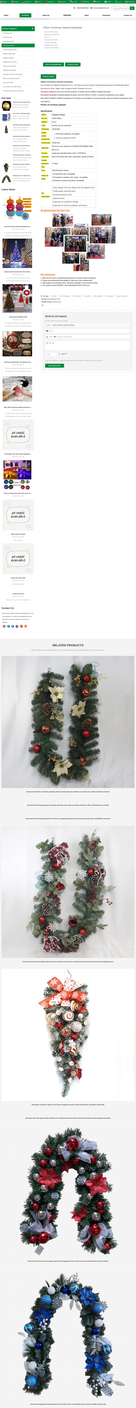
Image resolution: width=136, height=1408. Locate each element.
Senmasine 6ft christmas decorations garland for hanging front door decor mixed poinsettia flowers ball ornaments (68, 1261)
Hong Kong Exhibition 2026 (18, 317)
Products (25, 15)
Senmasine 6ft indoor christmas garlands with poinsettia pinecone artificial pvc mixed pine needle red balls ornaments (68, 792)
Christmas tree (7, 37)
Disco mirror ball (8, 82)
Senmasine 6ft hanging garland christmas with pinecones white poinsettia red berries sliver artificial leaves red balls (68, 805)
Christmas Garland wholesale (60, 82)
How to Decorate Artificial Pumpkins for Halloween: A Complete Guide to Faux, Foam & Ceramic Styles (18, 226)
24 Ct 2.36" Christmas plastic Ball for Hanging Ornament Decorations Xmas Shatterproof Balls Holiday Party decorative (22, 113)
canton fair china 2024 (18, 578)
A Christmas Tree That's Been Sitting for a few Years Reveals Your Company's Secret (18, 454)
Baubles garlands (8, 58)
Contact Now (73, 64)
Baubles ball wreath (9, 54)
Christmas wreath (8, 41)
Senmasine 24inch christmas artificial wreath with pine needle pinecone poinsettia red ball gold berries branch (22, 136)
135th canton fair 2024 (18, 534)
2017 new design (65, 296)
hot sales (54, 296)
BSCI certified (77, 296)
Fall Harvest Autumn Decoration (13, 74)
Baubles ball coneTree (10, 62)
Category (11, 19)
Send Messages (55, 365)
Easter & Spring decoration (11, 78)
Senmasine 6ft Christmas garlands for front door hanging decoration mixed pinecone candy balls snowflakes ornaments (68, 818)
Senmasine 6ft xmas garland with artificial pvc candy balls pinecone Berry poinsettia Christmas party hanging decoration (68, 1118)
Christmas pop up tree (10, 49)
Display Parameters (53, 64)
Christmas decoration (9, 66)
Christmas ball (7, 33)
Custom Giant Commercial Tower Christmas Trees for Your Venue (18, 272)
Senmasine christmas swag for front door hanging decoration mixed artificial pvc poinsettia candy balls (68, 1104)
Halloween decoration (9, 70)
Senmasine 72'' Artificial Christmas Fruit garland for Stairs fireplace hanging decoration (22, 175)
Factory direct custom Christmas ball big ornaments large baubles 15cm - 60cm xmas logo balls (22, 102)
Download (106, 15)
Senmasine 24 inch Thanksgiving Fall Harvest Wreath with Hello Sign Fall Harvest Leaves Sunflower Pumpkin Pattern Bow (22, 155)
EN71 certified (98, 296)
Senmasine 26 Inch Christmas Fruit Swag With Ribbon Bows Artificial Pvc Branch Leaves (22, 164)
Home (6, 15)
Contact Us (128, 15)
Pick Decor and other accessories (13, 91)
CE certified (87, 296)
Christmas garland (20, 19)
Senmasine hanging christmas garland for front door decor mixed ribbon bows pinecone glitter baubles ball (68, 1404)
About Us (46, 15)
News (87, 15)
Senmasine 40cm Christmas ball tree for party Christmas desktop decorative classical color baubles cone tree (22, 125)
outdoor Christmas (122, 296)
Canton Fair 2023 (18, 593)
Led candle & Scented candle (12, 86)
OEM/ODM (67, 15)
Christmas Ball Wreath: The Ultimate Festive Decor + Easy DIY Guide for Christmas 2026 (18, 362)
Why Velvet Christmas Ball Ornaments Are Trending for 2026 (18, 407)
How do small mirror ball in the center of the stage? (18, 493)
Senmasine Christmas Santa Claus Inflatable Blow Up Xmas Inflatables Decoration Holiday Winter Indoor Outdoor (22, 145)
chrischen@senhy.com (101, 8)
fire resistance (109, 296)
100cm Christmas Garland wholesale (63, 325)
